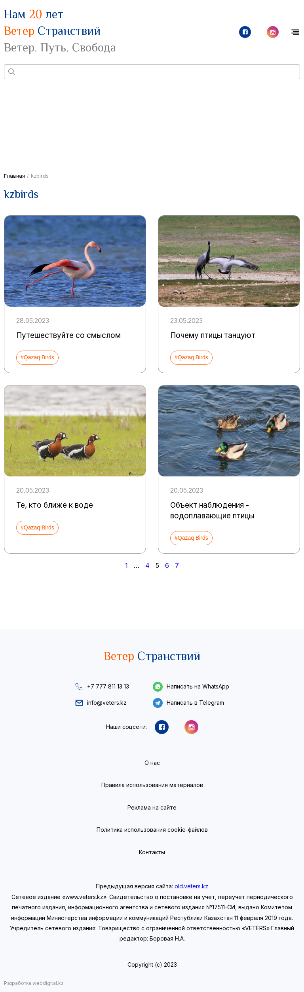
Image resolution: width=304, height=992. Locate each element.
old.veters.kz (191, 886)
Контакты (152, 852)
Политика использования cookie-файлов (152, 829)
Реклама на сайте (152, 807)
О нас (152, 762)
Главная (14, 176)
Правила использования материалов (152, 784)
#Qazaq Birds (37, 357)
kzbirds (40, 176)
